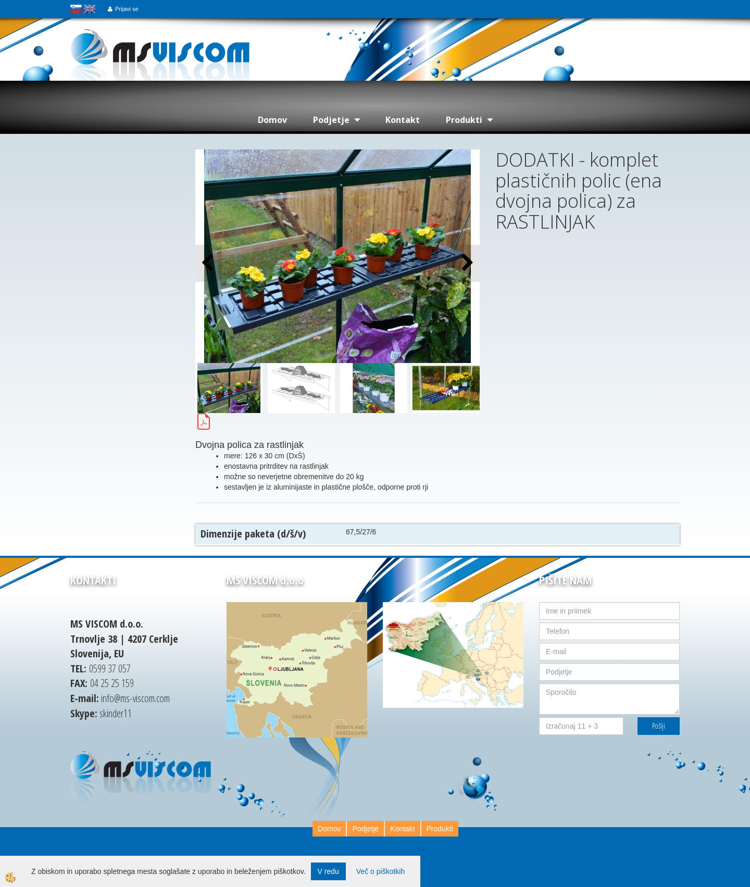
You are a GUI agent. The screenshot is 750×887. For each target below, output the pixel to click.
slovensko (76, 9)
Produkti (464, 120)
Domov (272, 120)
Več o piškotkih (380, 871)
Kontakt (402, 120)
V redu (328, 871)
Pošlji (658, 726)
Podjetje (331, 120)
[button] (466, 263)
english (89, 9)
